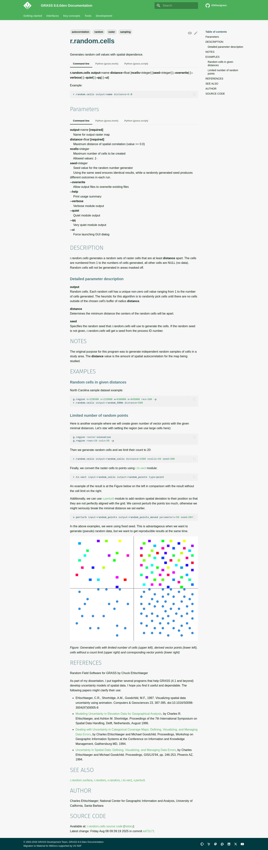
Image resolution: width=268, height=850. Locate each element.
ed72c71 (148, 831)
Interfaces (53, 15)
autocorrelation (80, 31)
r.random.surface (81, 780)
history (128, 826)
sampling (125, 31)
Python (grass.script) (136, 63)
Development (104, 15)
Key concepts (71, 15)
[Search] (176, 5)
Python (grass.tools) (106, 63)
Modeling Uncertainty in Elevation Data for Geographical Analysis (119, 713)
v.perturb (108, 498)
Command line (81, 63)
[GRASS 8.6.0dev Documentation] (29, 5)
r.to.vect (140, 468)
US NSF (77, 845)
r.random (100, 780)
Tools (88, 15)
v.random (114, 780)
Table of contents (216, 31)
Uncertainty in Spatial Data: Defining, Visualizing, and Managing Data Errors (126, 750)
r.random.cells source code (104, 826)
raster (111, 31)
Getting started (32, 15)
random (98, 31)
